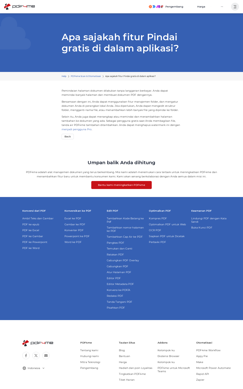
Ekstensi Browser (169, 356)
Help (64, 76)
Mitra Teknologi (90, 362)
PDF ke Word (30, 248)
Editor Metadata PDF (120, 284)
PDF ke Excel (30, 230)
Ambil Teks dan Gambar (37, 218)
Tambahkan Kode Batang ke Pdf (125, 220)
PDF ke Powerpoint (34, 242)
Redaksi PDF (115, 295)
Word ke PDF (73, 242)
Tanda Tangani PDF (119, 301)
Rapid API (202, 374)
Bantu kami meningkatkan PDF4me (121, 185)
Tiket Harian (127, 379)
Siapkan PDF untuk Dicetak (167, 236)
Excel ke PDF (72, 218)
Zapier (200, 379)
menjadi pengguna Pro (77, 129)
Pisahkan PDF (116, 307)
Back (67, 136)
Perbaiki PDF (157, 242)
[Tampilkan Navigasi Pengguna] (235, 7)
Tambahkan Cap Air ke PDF (125, 236)
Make (199, 362)
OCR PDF (155, 230)
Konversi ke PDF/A (118, 290)
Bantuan (124, 356)
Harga (201, 6)
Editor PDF (114, 278)
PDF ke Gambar (32, 236)
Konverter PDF (74, 230)
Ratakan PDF (115, 254)
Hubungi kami (89, 356)
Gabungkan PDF (117, 266)
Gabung (222, 6)
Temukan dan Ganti (119, 248)
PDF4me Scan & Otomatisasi (86, 76)
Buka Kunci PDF (201, 227)
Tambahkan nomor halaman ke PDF (125, 229)
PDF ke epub (30, 224)
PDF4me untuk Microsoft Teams (174, 369)
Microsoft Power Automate (213, 368)
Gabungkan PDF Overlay (123, 260)
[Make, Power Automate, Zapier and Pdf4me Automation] (166, 6)
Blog (122, 350)
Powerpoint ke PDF (77, 236)
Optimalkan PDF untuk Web (167, 224)
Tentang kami (89, 350)
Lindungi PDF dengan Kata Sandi (209, 220)
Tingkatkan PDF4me (132, 374)
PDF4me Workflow (208, 350)
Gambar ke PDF (74, 224)
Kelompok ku (166, 350)
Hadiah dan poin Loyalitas (135, 368)
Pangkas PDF (115, 242)
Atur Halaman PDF (119, 272)
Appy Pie (202, 356)
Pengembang (89, 368)
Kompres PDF (158, 218)
